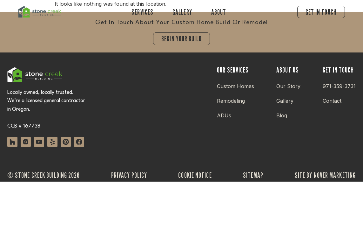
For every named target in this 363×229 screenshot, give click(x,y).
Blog (281, 115)
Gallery (182, 12)
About (218, 12)
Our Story (288, 86)
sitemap (253, 175)
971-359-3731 (339, 86)
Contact (332, 101)
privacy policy (129, 175)
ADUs (224, 115)
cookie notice (195, 175)
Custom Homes (235, 86)
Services (142, 12)
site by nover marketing (325, 175)
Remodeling (231, 101)
